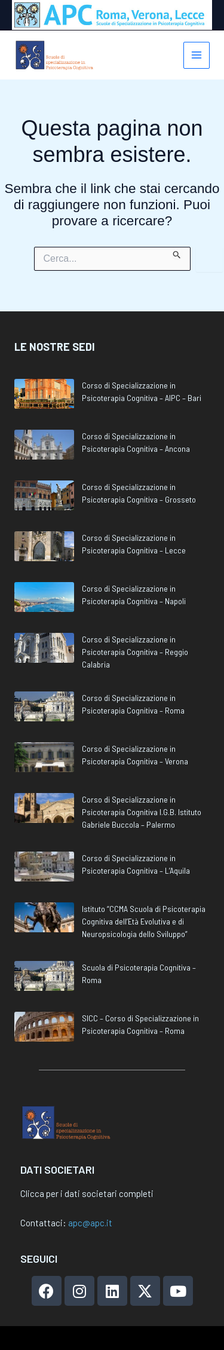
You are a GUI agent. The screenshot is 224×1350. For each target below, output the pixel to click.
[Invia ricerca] (177, 253)
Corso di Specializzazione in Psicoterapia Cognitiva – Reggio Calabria (135, 651)
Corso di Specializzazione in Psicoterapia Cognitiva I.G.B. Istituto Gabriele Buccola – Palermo (141, 811)
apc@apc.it (90, 1222)
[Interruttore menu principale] (196, 55)
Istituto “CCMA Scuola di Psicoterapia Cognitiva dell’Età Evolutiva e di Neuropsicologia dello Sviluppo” (143, 921)
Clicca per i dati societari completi (87, 1193)
